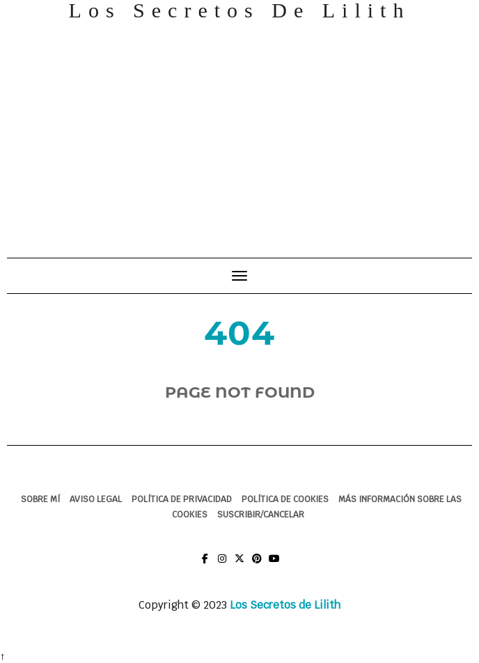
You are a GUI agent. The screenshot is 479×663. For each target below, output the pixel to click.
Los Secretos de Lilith (285, 604)
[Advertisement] (240, 132)
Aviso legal (96, 499)
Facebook (205, 565)
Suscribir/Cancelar (260, 514)
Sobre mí (40, 499)
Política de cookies (285, 499)
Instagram (222, 565)
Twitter (240, 565)
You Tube (274, 565)
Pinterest (257, 565)
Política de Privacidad (182, 499)
